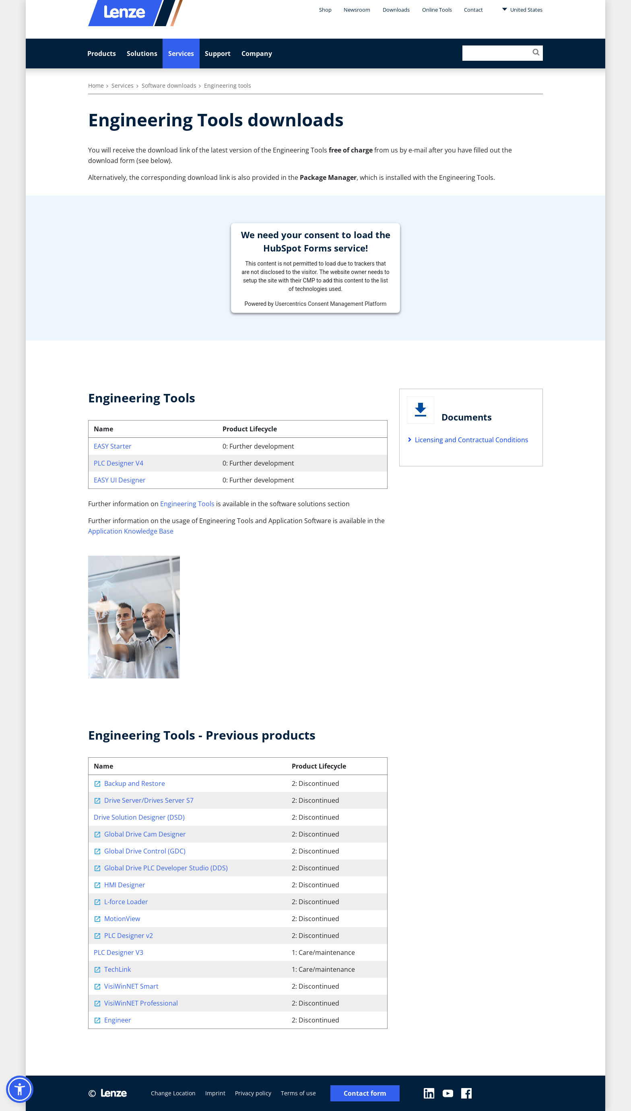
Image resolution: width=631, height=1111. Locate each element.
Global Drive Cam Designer (145, 834)
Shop (325, 9)
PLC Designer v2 (128, 935)
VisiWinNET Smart (131, 986)
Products (101, 53)
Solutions (142, 53)
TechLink (117, 969)
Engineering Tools (187, 503)
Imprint (215, 1093)
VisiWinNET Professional (141, 1003)
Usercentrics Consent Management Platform (330, 303)
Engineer (117, 1020)
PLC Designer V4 (118, 463)
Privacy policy (253, 1093)
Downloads (396, 9)
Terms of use (298, 1093)
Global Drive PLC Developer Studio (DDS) (166, 868)
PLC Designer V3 (118, 952)
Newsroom (357, 9)
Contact (473, 9)
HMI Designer (124, 884)
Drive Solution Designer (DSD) (139, 817)
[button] (19, 1089)
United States (522, 9)
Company (256, 53)
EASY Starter (113, 446)
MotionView (122, 918)
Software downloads (169, 85)
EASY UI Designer (120, 480)
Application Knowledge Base (130, 531)
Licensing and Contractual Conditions (471, 439)
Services (181, 53)
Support (218, 53)
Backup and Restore (134, 783)
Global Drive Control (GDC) (145, 851)
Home (96, 85)
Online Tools (437, 9)
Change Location (173, 1093)
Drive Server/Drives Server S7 (149, 800)
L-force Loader (126, 901)
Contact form (365, 1093)
